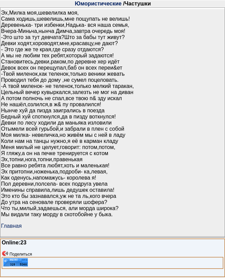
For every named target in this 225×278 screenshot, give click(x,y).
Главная (11, 226)
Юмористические (98, 3)
